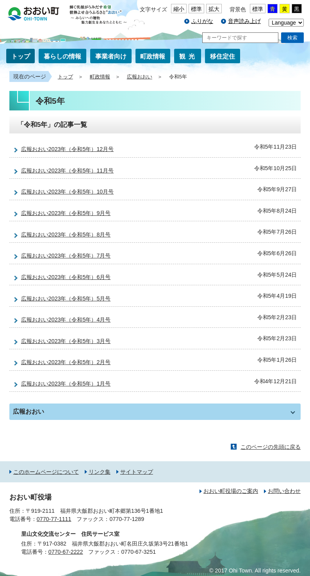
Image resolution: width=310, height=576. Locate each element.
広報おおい (139, 77)
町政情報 (152, 56)
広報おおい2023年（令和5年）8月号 (66, 234)
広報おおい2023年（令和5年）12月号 (67, 149)
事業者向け (110, 56)
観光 (188, 56)
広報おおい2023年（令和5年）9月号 (66, 213)
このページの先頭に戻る (271, 447)
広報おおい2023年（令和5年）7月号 (66, 255)
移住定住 (222, 56)
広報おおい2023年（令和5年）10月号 (67, 191)
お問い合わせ (284, 491)
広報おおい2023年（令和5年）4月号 (66, 319)
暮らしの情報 (62, 56)
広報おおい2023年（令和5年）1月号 (66, 383)
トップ (20, 56)
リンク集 (99, 472)
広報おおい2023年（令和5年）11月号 (67, 170)
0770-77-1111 (54, 519)
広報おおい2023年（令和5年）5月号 (66, 298)
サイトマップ (136, 472)
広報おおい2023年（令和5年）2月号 (66, 362)
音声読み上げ (244, 21)
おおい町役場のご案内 (230, 491)
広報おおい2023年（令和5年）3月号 (66, 341)
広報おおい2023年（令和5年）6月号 (66, 277)
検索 (292, 38)
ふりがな (202, 21)
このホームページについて (46, 472)
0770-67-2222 (65, 552)
